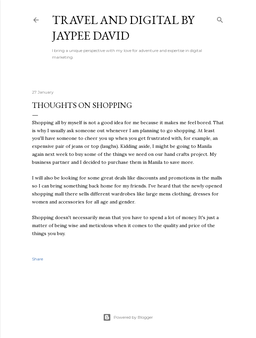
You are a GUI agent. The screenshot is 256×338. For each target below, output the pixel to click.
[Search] (220, 18)
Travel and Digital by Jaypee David (123, 27)
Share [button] (37, 258)
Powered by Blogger (128, 317)
